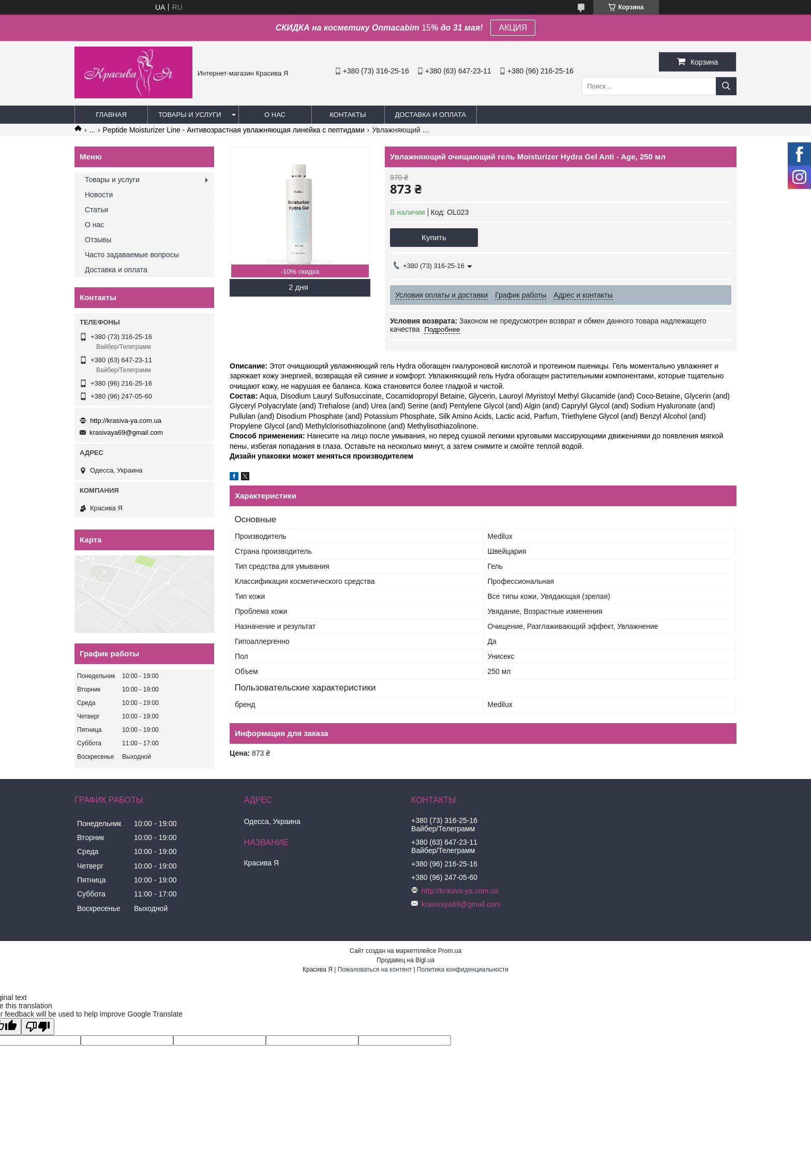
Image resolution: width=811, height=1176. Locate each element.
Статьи (96, 209)
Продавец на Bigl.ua (405, 960)
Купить (434, 237)
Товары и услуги (189, 115)
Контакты (347, 115)
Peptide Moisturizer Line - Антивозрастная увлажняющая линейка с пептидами (234, 130)
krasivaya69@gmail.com (126, 432)
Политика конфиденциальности (462, 969)
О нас (275, 115)
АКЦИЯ (513, 27)
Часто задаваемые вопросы (132, 255)
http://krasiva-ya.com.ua (125, 420)
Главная (111, 115)
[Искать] (726, 86)
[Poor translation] (37, 1026)
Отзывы (98, 240)
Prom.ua (449, 950)
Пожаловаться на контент (375, 969)
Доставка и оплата (430, 115)
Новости (99, 194)
